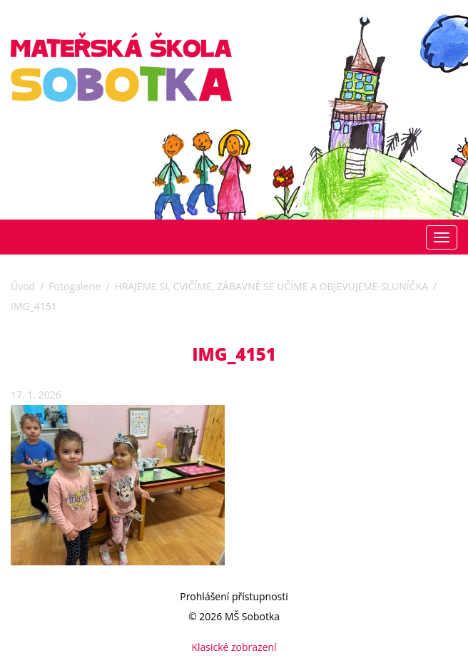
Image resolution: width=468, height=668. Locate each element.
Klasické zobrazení (233, 647)
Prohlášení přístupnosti (234, 596)
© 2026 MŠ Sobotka (234, 616)
